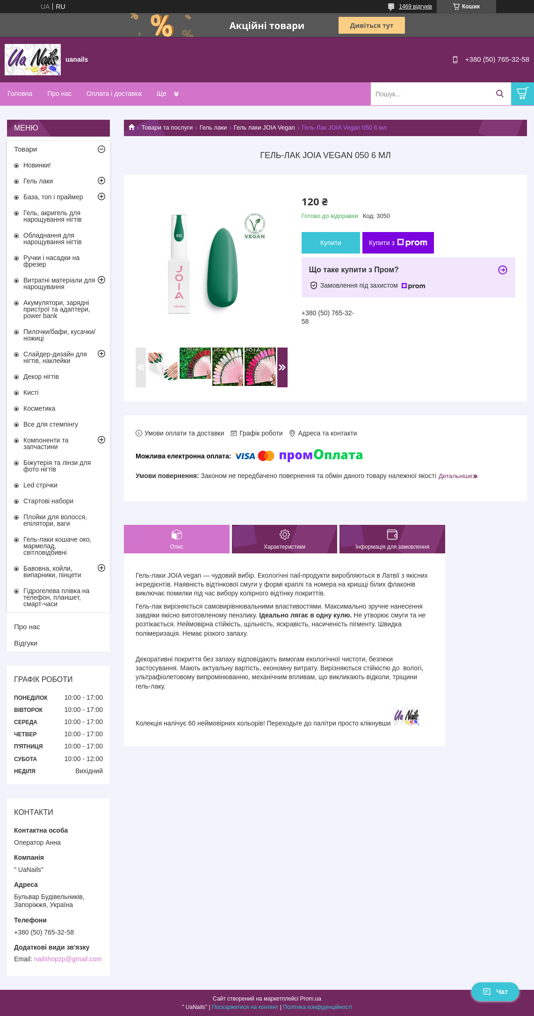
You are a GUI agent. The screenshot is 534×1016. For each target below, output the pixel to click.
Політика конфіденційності (317, 1007)
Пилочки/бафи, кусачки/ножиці (59, 335)
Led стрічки (40, 485)
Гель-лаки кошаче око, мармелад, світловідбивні (57, 546)
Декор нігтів (41, 376)
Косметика (39, 408)
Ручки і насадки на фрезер (51, 261)
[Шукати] (499, 93)
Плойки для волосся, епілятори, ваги (55, 520)
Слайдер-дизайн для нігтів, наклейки (55, 357)
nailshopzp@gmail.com (68, 959)
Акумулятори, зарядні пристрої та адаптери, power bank (56, 309)
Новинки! (37, 165)
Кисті (31, 392)
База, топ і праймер (53, 197)
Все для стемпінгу (50, 424)
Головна (19, 93)
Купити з (398, 243)
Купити (330, 243)
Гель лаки (213, 127)
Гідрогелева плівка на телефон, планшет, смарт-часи (56, 597)
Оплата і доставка (114, 93)
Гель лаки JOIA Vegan (264, 127)
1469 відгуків (415, 6)
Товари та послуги (167, 127)
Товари (25, 149)
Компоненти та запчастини (45, 443)
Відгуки (25, 643)
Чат (495, 991)
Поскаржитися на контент (245, 1007)
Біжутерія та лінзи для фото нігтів (57, 466)
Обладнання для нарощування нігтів (52, 239)
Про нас (59, 93)
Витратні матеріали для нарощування (59, 283)
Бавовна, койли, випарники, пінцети (52, 572)
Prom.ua (310, 998)
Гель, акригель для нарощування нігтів (52, 216)
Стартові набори (48, 501)
